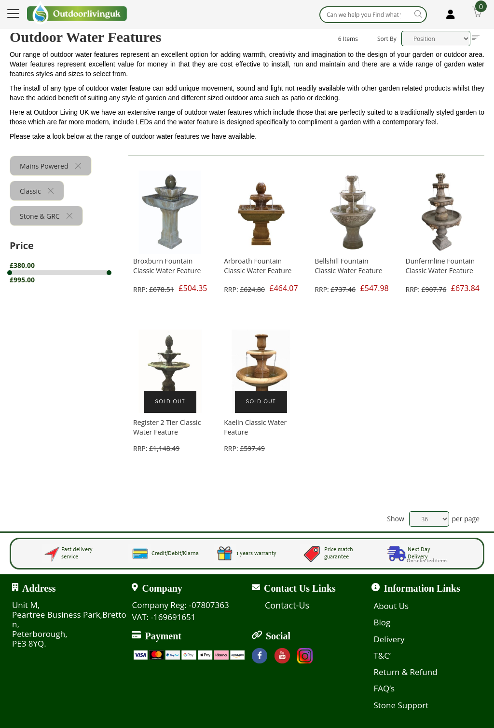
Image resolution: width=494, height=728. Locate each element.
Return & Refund (405, 671)
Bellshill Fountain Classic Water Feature (348, 265)
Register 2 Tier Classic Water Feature (167, 427)
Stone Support (400, 705)
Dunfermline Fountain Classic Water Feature (440, 265)
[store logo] (77, 12)
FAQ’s (384, 688)
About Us (391, 605)
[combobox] (373, 14)
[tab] (69, 273)
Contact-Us (287, 605)
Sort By (387, 39)
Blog (381, 622)
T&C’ (381, 655)
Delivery (388, 639)
